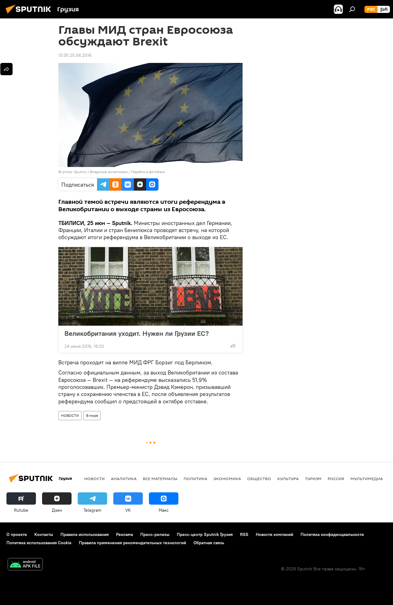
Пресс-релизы (154, 534)
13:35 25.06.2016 (74, 55)
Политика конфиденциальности (332, 534)
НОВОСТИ (70, 415)
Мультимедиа (366, 478)
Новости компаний (274, 534)
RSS (244, 534)
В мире (92, 415)
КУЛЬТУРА (288, 478)
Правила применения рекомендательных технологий (132, 542)
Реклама (124, 534)
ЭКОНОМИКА (227, 478)
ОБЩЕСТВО (259, 478)
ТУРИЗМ (313, 478)
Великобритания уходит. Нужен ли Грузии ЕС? (136, 333)
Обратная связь (208, 542)
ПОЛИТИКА (195, 478)
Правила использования (84, 534)
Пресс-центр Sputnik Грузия (205, 534)
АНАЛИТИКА (124, 478)
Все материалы (160, 478)
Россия (336, 478)
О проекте (16, 534)
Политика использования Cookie (39, 542)
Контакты (43, 534)
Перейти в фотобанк (148, 171)
